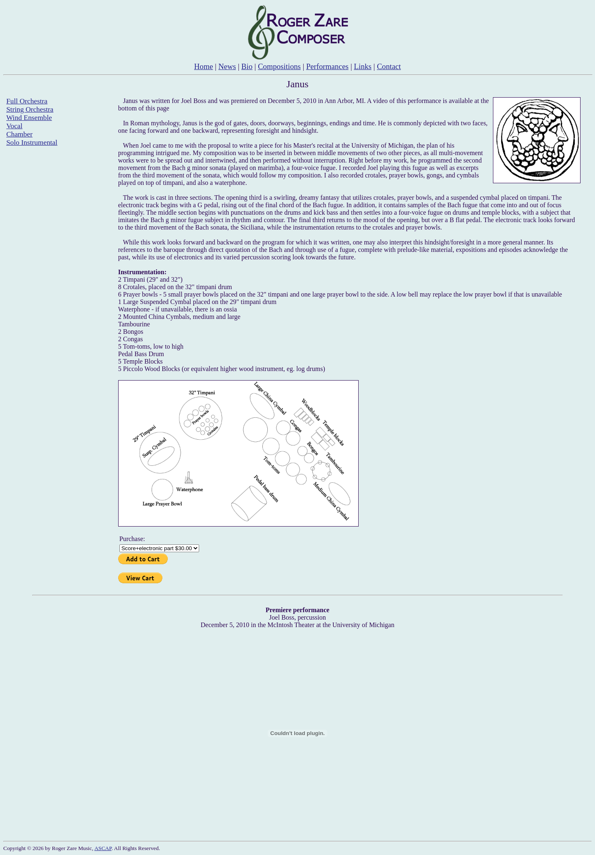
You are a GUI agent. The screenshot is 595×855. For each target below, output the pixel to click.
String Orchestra (29, 109)
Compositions (279, 66)
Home (203, 66)
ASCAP (103, 848)
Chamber (19, 134)
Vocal (14, 126)
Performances (327, 66)
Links (363, 66)
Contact (389, 66)
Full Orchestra (27, 101)
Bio (246, 66)
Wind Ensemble (29, 118)
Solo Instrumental (31, 142)
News (227, 66)
